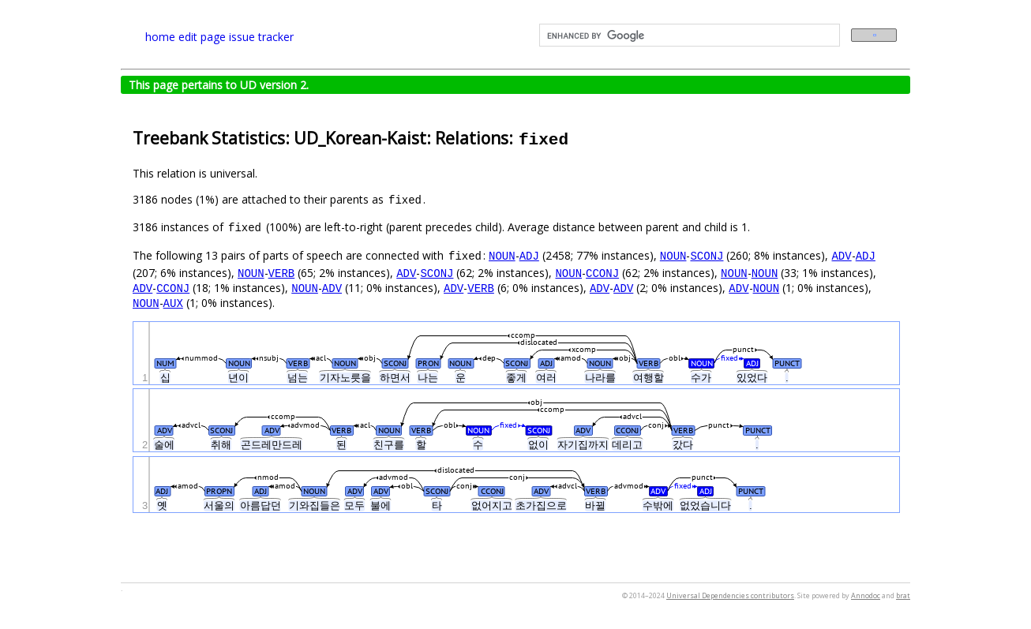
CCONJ (602, 272)
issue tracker (261, 36)
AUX (173, 302)
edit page (202, 36)
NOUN (502, 255)
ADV (841, 255)
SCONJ (706, 255)
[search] (688, 35)
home (160, 36)
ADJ (529, 255)
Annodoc (865, 595)
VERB (281, 272)
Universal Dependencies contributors (730, 595)
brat (903, 595)
